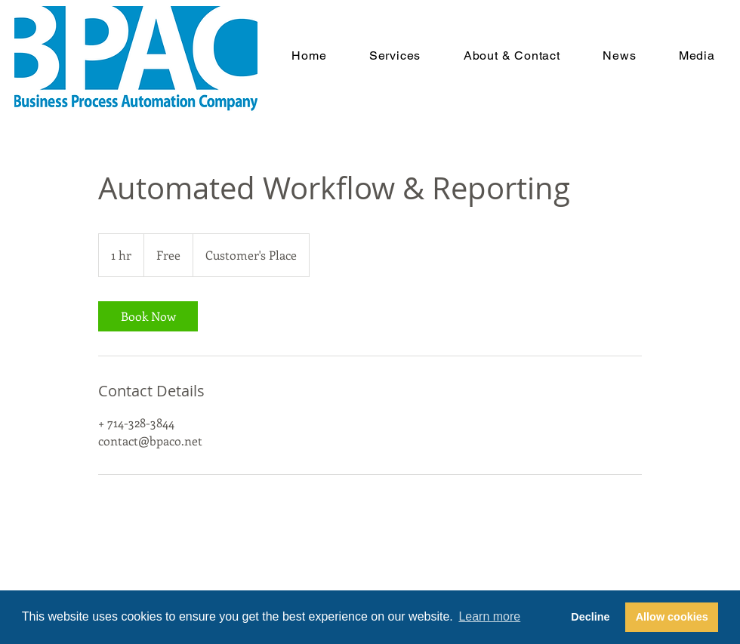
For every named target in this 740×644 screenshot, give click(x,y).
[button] (395, 55)
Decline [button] (590, 617)
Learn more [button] (489, 616)
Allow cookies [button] (672, 617)
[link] (148, 316)
